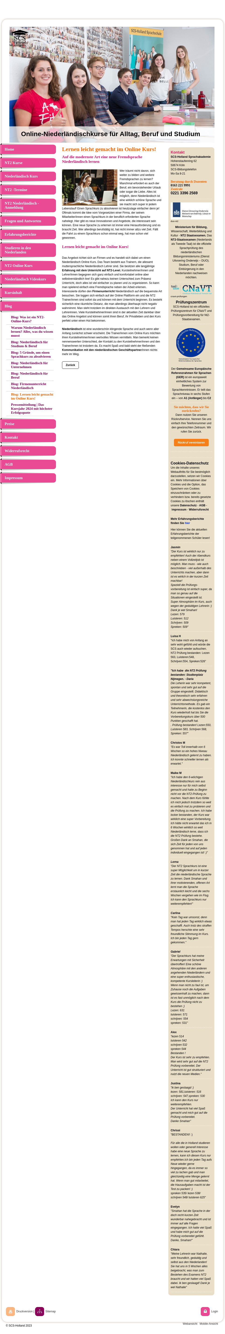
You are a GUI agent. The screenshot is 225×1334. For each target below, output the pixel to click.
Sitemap (50, 1311)
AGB (202, 505)
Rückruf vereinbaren (191, 442)
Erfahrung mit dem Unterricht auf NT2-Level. (91, 270)
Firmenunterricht (103, 291)
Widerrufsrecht (199, 509)
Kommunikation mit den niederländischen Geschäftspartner (102, 350)
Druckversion (24, 1311)
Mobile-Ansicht (209, 1323)
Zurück (70, 365)
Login (214, 1311)
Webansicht (190, 1323)
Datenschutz (188, 505)
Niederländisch (72, 329)
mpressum (179, 509)
